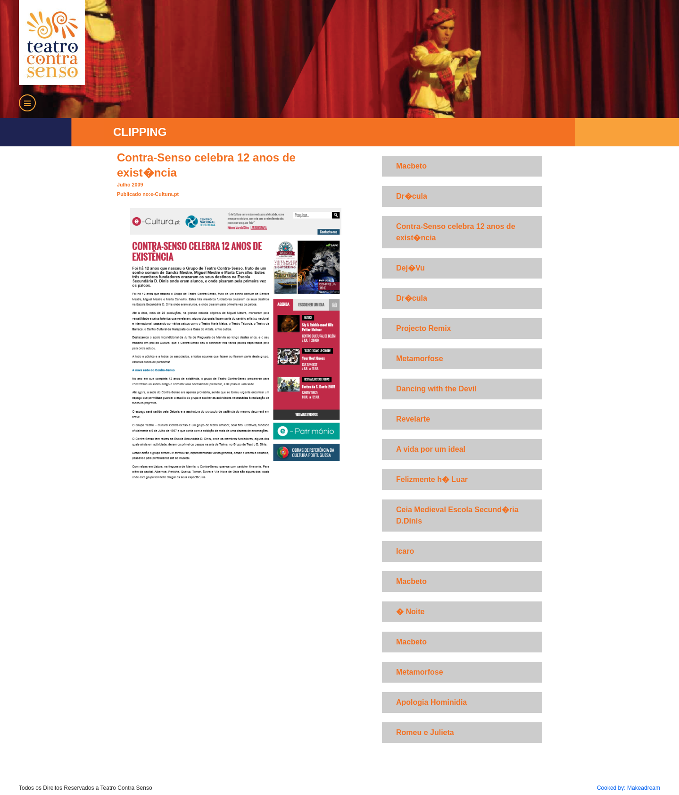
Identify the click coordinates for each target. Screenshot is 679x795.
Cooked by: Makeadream (628, 788)
